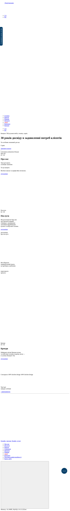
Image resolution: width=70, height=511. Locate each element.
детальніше (4, 174)
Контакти (7, 124)
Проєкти (7, 120)
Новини (6, 119)
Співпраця (7, 449)
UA (5, 15)
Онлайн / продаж (6, 441)
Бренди (6, 117)
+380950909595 (5, 392)
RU (5, 17)
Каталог (6, 125)
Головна (6, 116)
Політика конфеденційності (13, 457)
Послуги (7, 445)
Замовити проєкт (6, 148)
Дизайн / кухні (16, 441)
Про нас (6, 444)
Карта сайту (8, 459)
